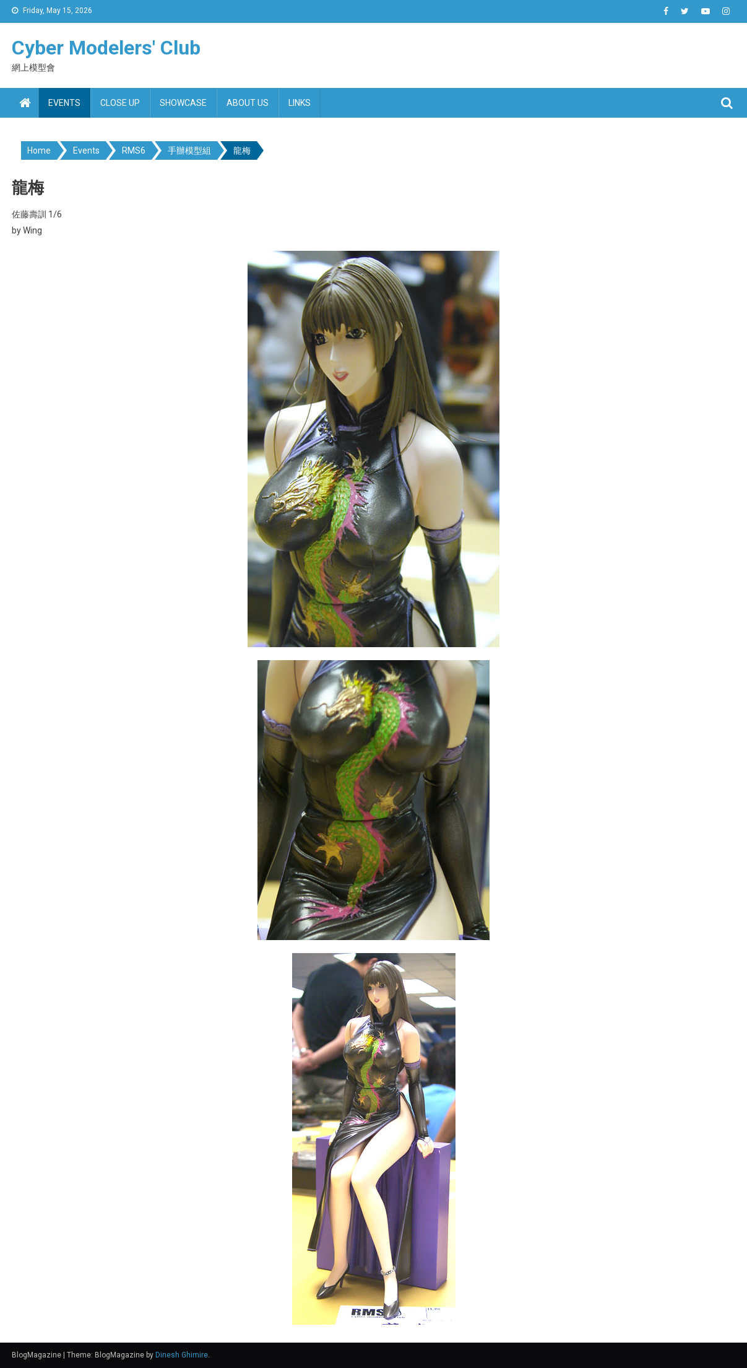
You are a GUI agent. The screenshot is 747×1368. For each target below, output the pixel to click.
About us (248, 103)
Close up (120, 103)
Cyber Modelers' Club (106, 47)
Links (299, 103)
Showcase (183, 103)
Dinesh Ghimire (181, 1355)
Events (64, 103)
